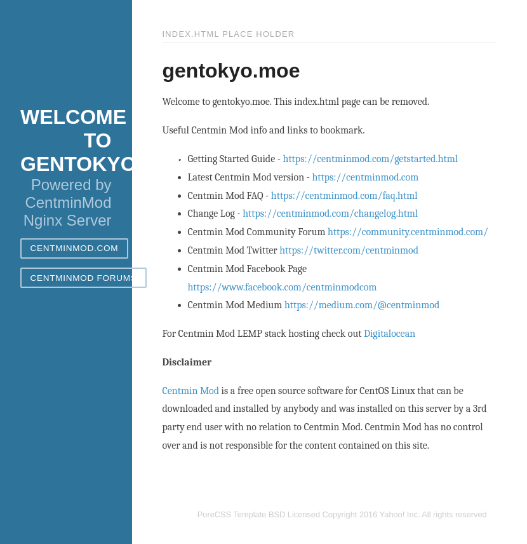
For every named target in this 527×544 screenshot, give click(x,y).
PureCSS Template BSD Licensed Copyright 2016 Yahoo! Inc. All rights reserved (342, 514)
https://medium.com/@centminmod (361, 305)
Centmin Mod (191, 391)
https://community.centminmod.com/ (408, 232)
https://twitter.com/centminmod (348, 250)
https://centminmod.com (365, 177)
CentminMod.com (74, 248)
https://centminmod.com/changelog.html (330, 213)
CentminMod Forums (83, 278)
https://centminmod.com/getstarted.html (370, 159)
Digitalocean (389, 333)
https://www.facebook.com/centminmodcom (282, 287)
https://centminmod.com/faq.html (344, 195)
